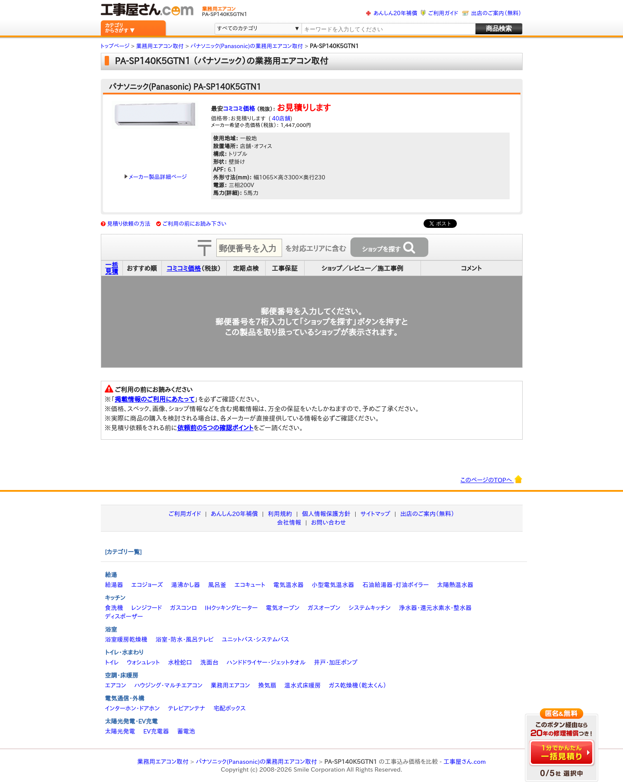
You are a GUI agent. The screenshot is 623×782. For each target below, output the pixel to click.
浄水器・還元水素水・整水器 (435, 608)
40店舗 (280, 118)
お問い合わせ (328, 522)
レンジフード (146, 608)
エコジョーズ (147, 585)
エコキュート (249, 585)
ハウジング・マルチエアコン (168, 685)
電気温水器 (288, 585)
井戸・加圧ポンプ (335, 662)
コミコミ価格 (239, 109)
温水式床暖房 (302, 685)
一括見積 (111, 268)
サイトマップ (375, 514)
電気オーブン (282, 608)
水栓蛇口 (180, 662)
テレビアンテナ (186, 708)
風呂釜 (217, 585)
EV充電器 (156, 731)
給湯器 (114, 585)
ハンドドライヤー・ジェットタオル (266, 662)
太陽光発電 (120, 731)
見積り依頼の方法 (129, 224)
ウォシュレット (143, 662)
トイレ (112, 662)
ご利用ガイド (443, 13)
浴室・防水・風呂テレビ (184, 639)
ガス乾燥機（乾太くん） (357, 685)
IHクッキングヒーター (231, 608)
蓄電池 (186, 731)
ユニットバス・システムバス (255, 639)
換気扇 (267, 685)
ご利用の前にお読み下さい (195, 224)
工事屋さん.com (464, 762)
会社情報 (289, 522)
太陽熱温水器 (455, 585)
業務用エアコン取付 (163, 762)
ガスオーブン (324, 608)
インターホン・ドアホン (132, 708)
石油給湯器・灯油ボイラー (395, 585)
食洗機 (114, 608)
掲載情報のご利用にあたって (155, 399)
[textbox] (387, 29)
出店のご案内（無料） (496, 13)
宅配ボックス (229, 708)
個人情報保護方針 (326, 514)
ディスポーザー (124, 616)
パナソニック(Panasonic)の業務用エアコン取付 (256, 762)
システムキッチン (370, 608)
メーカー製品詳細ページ (156, 177)
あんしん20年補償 (395, 13)
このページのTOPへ (491, 479)
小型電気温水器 (333, 585)
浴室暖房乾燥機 (126, 639)
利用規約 (280, 514)
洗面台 (209, 662)
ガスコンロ (183, 608)
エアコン (115, 685)
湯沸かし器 (185, 585)
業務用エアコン (230, 685)
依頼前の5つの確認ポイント (215, 428)
